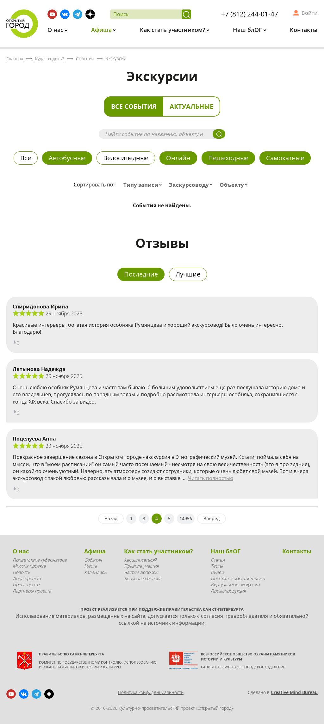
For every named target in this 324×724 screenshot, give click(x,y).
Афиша (102, 29)
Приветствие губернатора (39, 560)
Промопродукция (228, 591)
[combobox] (144, 184)
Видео (217, 572)
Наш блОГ (248, 29)
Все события (133, 106)
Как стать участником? (173, 29)
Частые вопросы (141, 572)
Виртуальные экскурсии (235, 584)
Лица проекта (26, 578)
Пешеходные (228, 158)
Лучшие (188, 274)
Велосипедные (125, 158)
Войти (310, 12)
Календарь (95, 572)
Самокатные (285, 158)
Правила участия (141, 566)
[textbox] (144, 184)
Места (90, 566)
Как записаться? (140, 560)
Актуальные (191, 106)
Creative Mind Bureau (294, 692)
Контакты (304, 29)
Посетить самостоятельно (238, 578)
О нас (56, 29)
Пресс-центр (26, 584)
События (93, 560)
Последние (141, 274)
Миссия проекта (29, 566)
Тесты (217, 566)
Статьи (218, 560)
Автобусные (67, 158)
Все (25, 158)
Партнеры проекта (32, 591)
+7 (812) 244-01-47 (249, 13)
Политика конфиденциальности (151, 692)
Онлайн (178, 158)
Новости (21, 572)
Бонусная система (142, 578)
